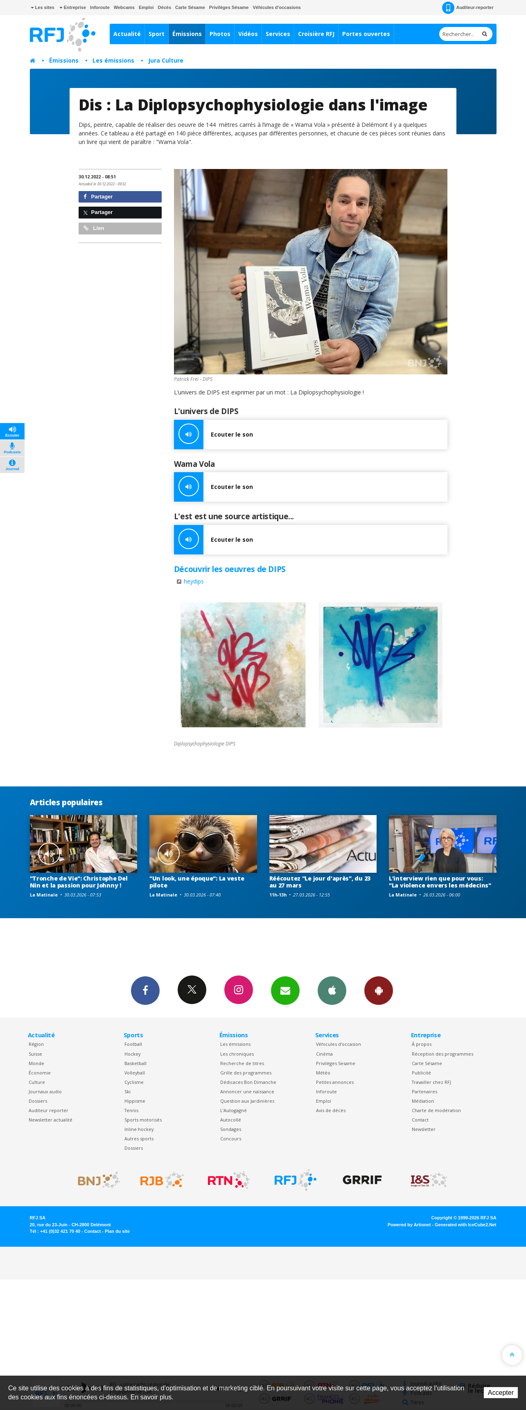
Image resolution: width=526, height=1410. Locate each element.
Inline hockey (139, 1129)
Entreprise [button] (72, 7)
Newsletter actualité (50, 1119)
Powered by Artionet (409, 1224)
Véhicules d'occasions (277, 7)
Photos (220, 34)
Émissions (187, 34)
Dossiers (38, 1101)
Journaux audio (45, 1091)
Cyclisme (134, 1082)
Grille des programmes (245, 1072)
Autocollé (230, 1119)
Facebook (145, 990)
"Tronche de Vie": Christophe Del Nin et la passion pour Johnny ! (79, 881)
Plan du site (117, 1231)
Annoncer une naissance (247, 1091)
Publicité (421, 1072)
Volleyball (134, 1072)
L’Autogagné (233, 1110)
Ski (127, 1091)
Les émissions (113, 60)
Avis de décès (330, 1110)
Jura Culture (165, 60)
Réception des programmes (442, 1053)
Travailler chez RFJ (431, 1082)
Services (278, 34)
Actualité (127, 34)
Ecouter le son (213, 434)
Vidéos (248, 34)
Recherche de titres (242, 1063)
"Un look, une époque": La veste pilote (196, 881)
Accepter (501, 1392)
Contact (420, 1119)
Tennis (131, 1110)
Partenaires (424, 1091)
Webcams (124, 7)
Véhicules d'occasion (338, 1044)
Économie (40, 1072)
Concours (230, 1138)
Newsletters (285, 990)
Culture (37, 1082)
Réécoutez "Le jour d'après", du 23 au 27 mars (319, 881)
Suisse (35, 1053)
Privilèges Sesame (335, 1063)
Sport (157, 34)
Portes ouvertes (366, 34)
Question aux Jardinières (247, 1101)
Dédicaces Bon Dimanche (248, 1082)
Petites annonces (335, 1082)
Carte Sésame (190, 7)
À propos (421, 1044)
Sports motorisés (143, 1119)
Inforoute (100, 7)
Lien (94, 228)
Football (133, 1044)
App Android (378, 990)
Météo (323, 1072)
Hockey (132, 1053)
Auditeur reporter (48, 1110)
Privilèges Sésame (229, 7)
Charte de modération (436, 1110)
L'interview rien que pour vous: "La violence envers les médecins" (440, 881)
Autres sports (139, 1138)
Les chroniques (237, 1053)
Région (36, 1044)
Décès (164, 7)
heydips (194, 581)
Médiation (423, 1101)
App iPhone (332, 990)
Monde (36, 1063)
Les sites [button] (42, 7)
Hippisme (134, 1101)
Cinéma (324, 1053)
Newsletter (424, 1129)
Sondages (230, 1129)
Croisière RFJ (316, 34)
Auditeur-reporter (467, 8)
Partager (98, 197)
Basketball (135, 1063)
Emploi (146, 7)
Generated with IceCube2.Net (465, 1224)
